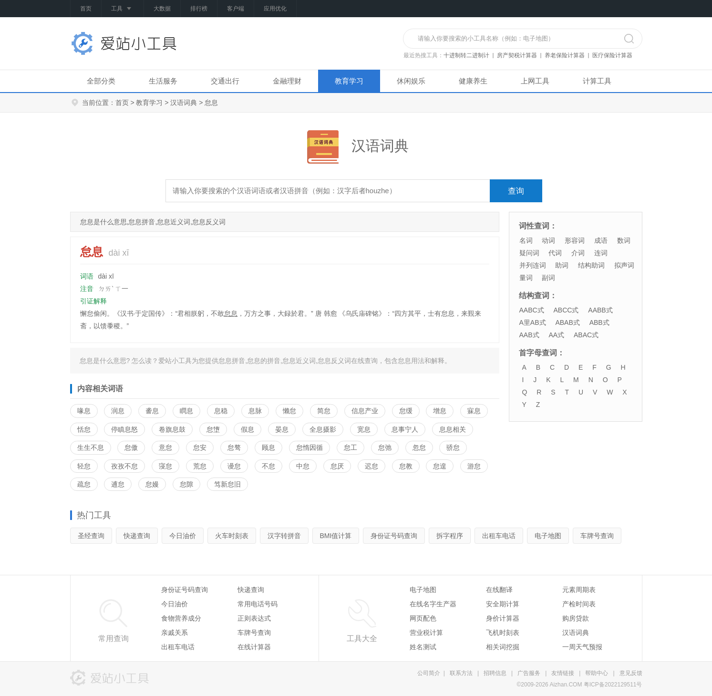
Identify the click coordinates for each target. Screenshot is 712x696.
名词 (526, 240)
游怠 (474, 466)
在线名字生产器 (433, 604)
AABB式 (600, 310)
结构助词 (591, 265)
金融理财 (287, 81)
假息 (247, 429)
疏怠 (84, 484)
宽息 (364, 429)
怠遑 (439, 466)
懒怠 (289, 411)
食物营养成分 (181, 618)
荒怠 (199, 466)
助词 (561, 265)
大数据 (162, 8)
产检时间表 (579, 604)
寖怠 (165, 466)
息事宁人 (405, 429)
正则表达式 (254, 618)
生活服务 (163, 81)
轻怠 (84, 466)
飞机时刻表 (502, 632)
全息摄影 (323, 429)
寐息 (474, 411)
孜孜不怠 (124, 466)
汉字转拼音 (284, 536)
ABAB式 (567, 322)
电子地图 (548, 536)
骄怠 (453, 447)
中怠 (303, 466)
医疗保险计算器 (612, 55)
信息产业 (364, 411)
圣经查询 (91, 536)
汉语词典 (183, 102)
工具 (122, 9)
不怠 (268, 466)
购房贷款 (575, 618)
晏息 (282, 429)
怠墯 (213, 429)
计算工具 (597, 81)
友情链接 (562, 673)
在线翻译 (499, 589)
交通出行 (225, 81)
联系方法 (461, 673)
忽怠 (419, 447)
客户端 (235, 8)
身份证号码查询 (394, 536)
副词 (548, 277)
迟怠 (371, 466)
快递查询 (137, 536)
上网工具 (535, 81)
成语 (601, 240)
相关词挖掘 (502, 647)
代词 (555, 253)
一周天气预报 (582, 647)
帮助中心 (596, 673)
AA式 (556, 335)
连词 (601, 253)
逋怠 (117, 484)
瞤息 (186, 411)
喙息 (84, 411)
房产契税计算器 (517, 55)
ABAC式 (586, 335)
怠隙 (186, 484)
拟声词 (624, 265)
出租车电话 (499, 536)
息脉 (255, 411)
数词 (623, 240)
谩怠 (234, 466)
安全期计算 (502, 604)
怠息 (230, 313)
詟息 (152, 411)
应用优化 (275, 8)
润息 (117, 411)
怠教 (406, 466)
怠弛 (385, 447)
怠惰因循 (309, 447)
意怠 (165, 447)
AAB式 (529, 335)
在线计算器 (254, 647)
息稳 (220, 411)
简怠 (323, 411)
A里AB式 (532, 322)
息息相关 (452, 429)
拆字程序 (449, 536)
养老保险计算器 (565, 55)
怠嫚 (152, 484)
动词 (548, 240)
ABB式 (599, 322)
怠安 (199, 447)
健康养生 (473, 81)
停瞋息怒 (124, 429)
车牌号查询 (597, 536)
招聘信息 (495, 673)
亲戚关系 (174, 632)
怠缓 (406, 411)
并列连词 (532, 265)
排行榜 (198, 8)
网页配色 (423, 618)
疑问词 (529, 253)
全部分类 (101, 81)
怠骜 (234, 447)
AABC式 (531, 310)
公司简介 (428, 673)
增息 (439, 411)
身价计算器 (502, 618)
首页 (86, 8)
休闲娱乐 (411, 81)
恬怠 (84, 429)
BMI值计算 (336, 536)
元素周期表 (579, 589)
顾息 (268, 447)
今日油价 (182, 536)
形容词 (575, 240)
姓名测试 (423, 647)
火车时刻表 (231, 536)
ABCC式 (566, 310)
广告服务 (528, 673)
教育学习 (349, 81)
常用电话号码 (257, 604)
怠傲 (131, 447)
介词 (578, 253)
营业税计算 (426, 632)
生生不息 (90, 447)
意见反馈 (630, 673)
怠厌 (337, 466)
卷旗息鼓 (172, 429)
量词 (526, 277)
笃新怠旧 (227, 484)
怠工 (350, 447)
